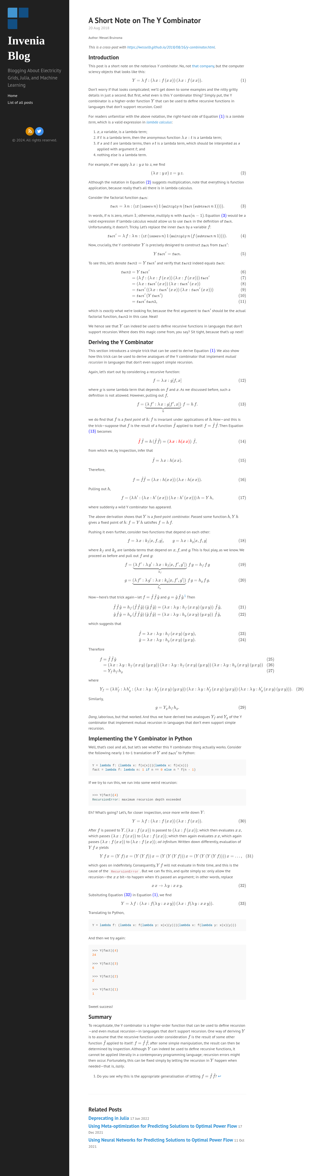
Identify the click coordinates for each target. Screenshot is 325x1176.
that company (203, 65)
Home (13, 95)
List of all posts (20, 102)
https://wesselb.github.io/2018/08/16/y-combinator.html (171, 47)
